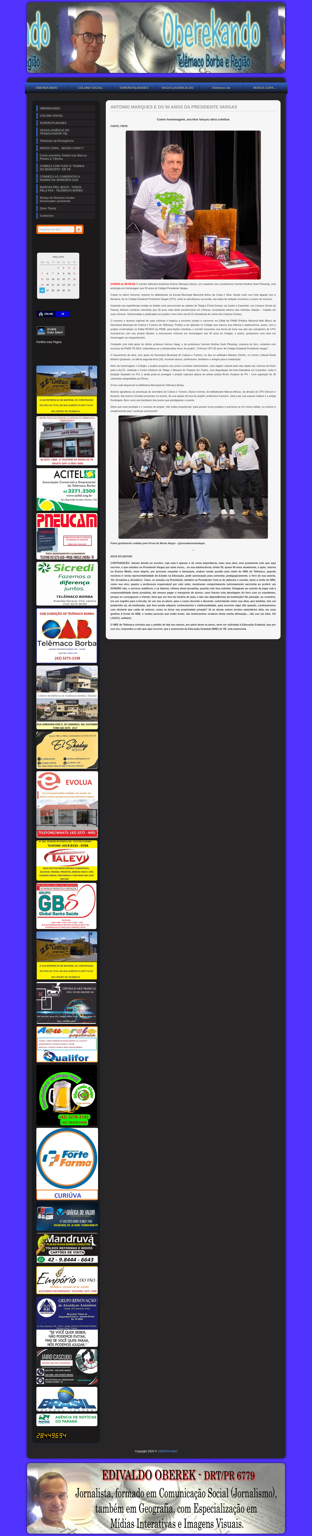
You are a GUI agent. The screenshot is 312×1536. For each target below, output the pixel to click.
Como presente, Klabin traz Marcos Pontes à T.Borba (63, 157)
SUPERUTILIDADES (133, 88)
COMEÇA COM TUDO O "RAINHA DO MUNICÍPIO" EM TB (62, 167)
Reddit (87, 349)
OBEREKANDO (47, 88)
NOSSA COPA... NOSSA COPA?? (265, 88)
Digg (79, 349)
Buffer (55, 357)
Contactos (47, 215)
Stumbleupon (39, 357)
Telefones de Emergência (221, 88)
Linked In (63, 349)
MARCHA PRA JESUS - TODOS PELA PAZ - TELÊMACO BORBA (61, 189)
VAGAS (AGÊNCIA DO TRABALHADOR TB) (178, 88)
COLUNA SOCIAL (90, 88)
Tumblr (71, 349)
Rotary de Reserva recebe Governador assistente (57, 199)
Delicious (47, 357)
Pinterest (55, 349)
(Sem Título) (48, 208)
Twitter (47, 349)
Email (87, 357)
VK (63, 357)
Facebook (39, 349)
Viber (79, 357)
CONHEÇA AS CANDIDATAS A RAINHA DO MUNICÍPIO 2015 (60, 178)
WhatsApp (71, 357)
